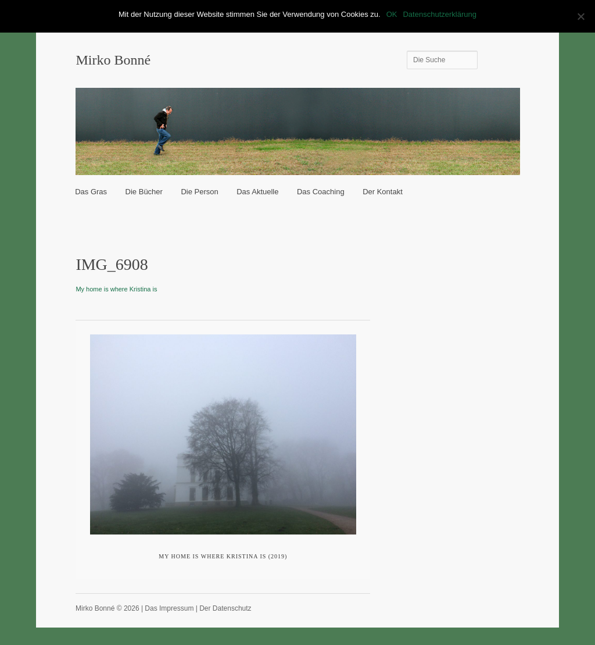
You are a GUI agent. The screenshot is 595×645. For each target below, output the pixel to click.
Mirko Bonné (113, 59)
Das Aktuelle (257, 191)
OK (391, 14)
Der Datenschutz (225, 608)
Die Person (199, 191)
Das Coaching (321, 191)
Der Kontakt (383, 191)
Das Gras (91, 191)
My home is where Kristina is (116, 289)
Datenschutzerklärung (439, 14)
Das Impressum (169, 608)
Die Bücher (144, 191)
